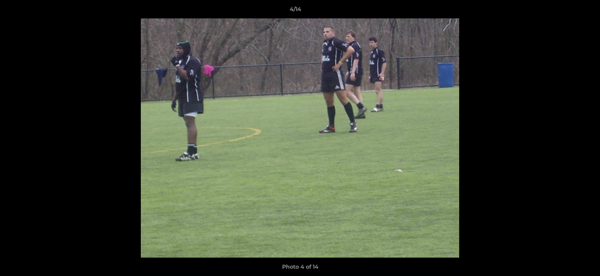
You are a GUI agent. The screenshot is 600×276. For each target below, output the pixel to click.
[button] (567, 11)
